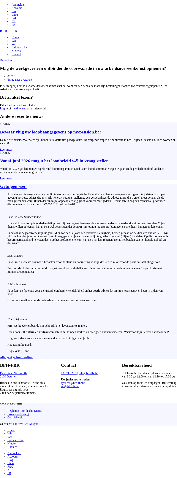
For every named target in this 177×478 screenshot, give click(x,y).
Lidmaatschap (20, 47)
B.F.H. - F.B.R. (9, 31)
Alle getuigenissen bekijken (16, 357)
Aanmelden (18, 4)
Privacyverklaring (18, 414)
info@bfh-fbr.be (88, 373)
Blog (14, 11)
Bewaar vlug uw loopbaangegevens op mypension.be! (50, 132)
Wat (14, 44)
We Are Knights (28, 423)
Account (17, 7)
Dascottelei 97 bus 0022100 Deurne (13, 375)
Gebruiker (6, 60)
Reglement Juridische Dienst (24, 410)
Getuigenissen (13, 186)
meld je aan (19, 108)
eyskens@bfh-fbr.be (73, 382)
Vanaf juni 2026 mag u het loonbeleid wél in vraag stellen (54, 160)
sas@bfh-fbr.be (70, 386)
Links (15, 14)
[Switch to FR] (13, 24)
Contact (16, 54)
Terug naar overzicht (19, 79)
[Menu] (14, 61)
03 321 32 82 (69, 373)
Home (15, 37)
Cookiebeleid (15, 417)
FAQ (14, 18)
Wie (14, 40)
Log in (4, 108)
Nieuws (16, 50)
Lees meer (6, 149)
